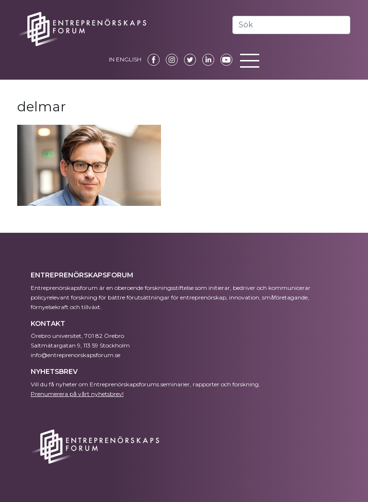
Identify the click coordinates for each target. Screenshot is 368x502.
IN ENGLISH (125, 59)
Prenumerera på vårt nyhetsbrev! (77, 393)
